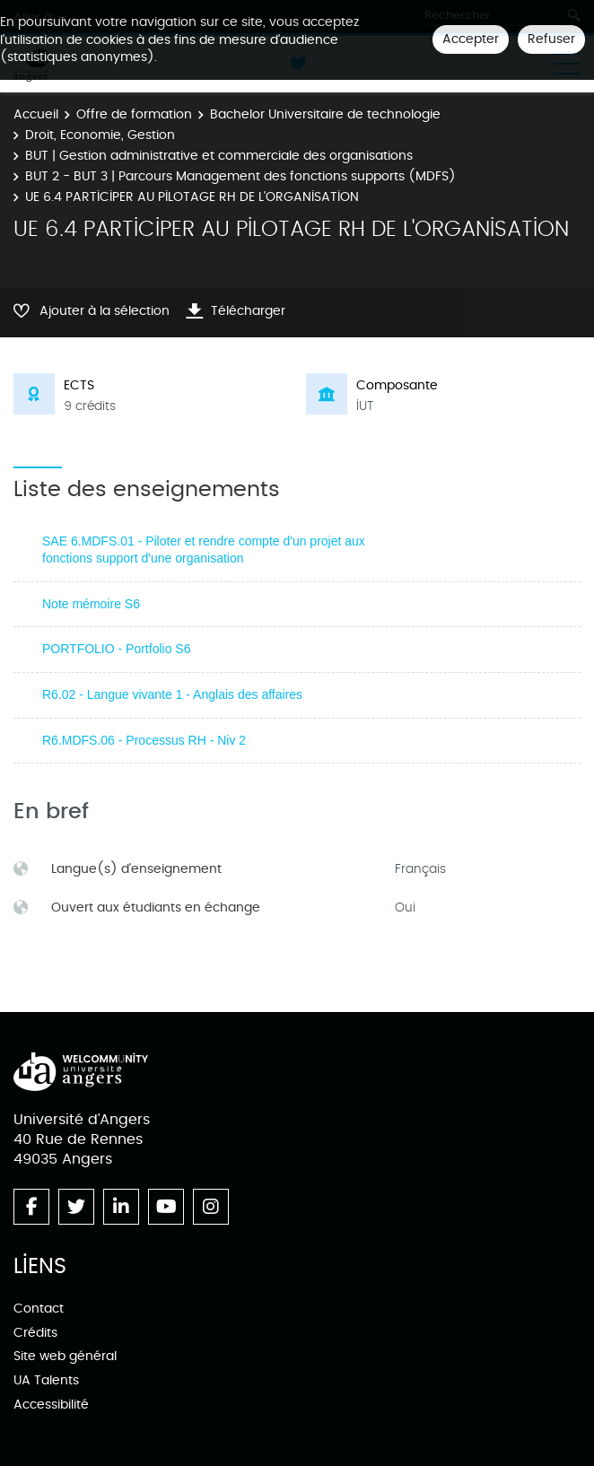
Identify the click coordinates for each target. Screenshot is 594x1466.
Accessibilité (51, 1404)
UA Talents (46, 1380)
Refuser (551, 39)
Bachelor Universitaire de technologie (325, 114)
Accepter (470, 39)
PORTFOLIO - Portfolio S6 (116, 648)
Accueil (35, 114)
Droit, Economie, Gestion (100, 135)
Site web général (65, 1356)
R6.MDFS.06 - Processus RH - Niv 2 (144, 740)
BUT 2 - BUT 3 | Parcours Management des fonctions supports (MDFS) (240, 176)
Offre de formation (134, 114)
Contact (38, 1308)
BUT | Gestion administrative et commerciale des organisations (219, 155)
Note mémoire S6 (91, 604)
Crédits (35, 1332)
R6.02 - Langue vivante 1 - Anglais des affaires (172, 694)
